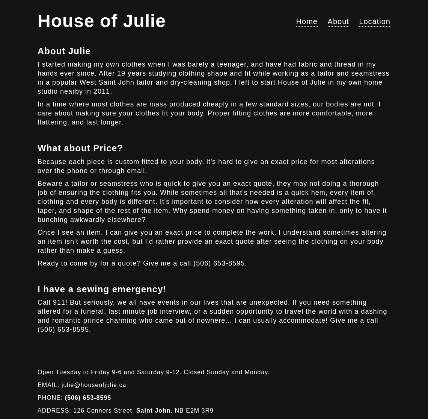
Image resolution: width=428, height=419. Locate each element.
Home (307, 21)
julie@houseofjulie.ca (94, 385)
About (338, 21)
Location (374, 21)
